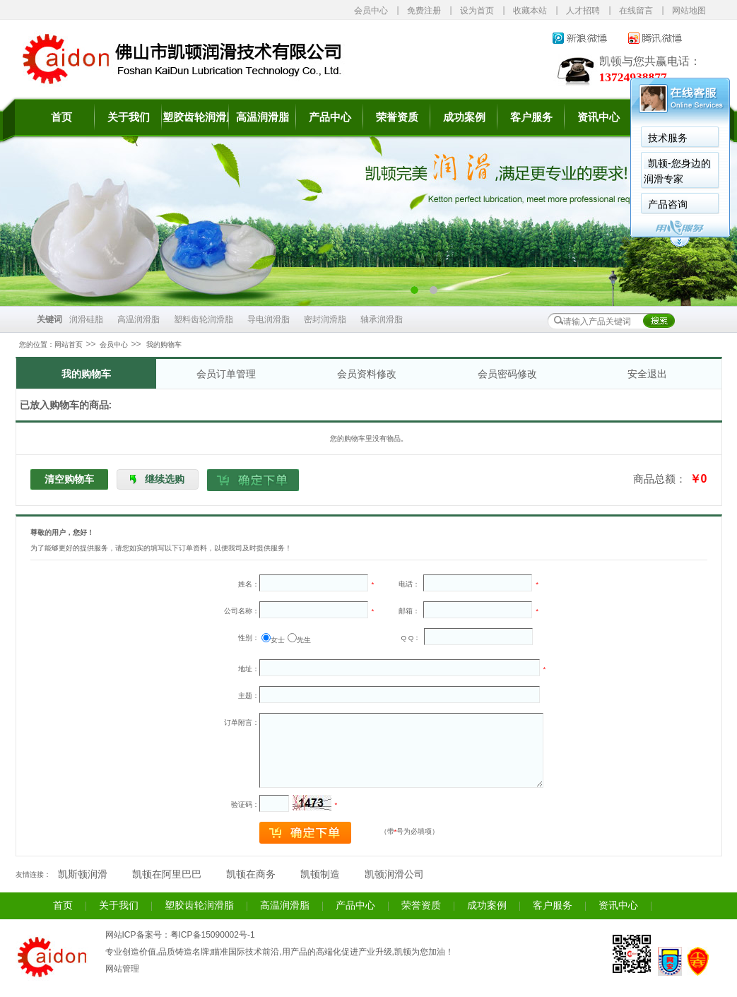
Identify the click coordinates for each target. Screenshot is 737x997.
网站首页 (68, 344)
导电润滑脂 (268, 319)
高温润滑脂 (262, 117)
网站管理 (122, 969)
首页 (61, 117)
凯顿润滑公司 (394, 874)
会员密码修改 (507, 373)
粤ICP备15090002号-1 (212, 935)
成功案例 (464, 117)
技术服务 (537, 137)
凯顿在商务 (251, 874)
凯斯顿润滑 (82, 874)
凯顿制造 (320, 874)
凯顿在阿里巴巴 (166, 874)
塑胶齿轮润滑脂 (195, 117)
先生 (304, 640)
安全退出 (647, 373)
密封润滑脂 (325, 319)
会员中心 (371, 11)
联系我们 (665, 117)
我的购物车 (86, 373)
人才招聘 (583, 11)
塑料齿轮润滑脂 (203, 319)
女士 (278, 640)
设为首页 (477, 11)
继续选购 (164, 479)
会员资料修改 (366, 373)
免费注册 (424, 11)
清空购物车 (69, 479)
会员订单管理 (226, 373)
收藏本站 (530, 11)
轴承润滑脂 (381, 319)
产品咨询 (537, 204)
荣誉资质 (397, 117)
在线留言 (636, 11)
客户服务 (552, 905)
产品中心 (330, 117)
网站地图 (689, 11)
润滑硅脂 (86, 319)
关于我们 (128, 117)
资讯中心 (618, 905)
